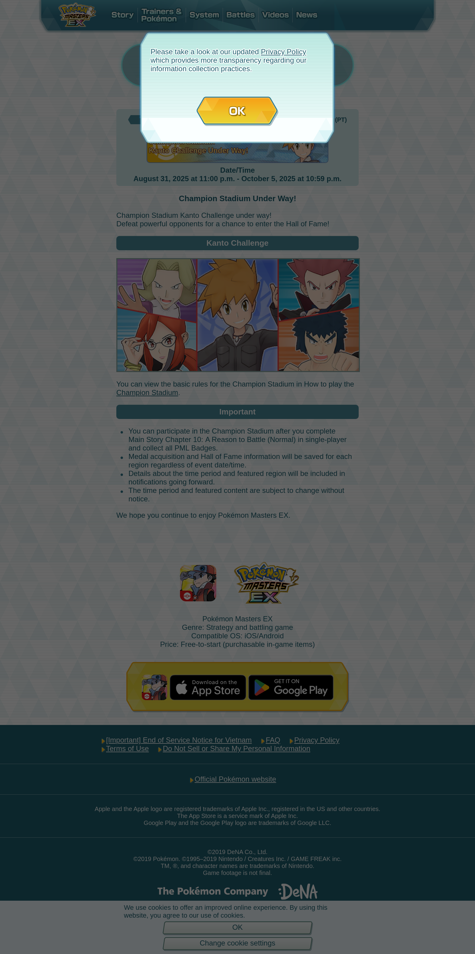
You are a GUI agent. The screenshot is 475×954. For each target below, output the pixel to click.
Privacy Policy (283, 52)
